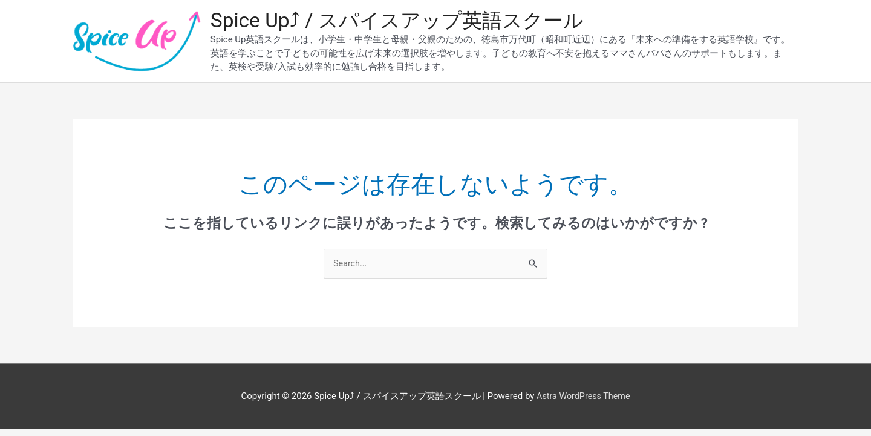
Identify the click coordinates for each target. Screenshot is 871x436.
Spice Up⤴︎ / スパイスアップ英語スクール (407, 21)
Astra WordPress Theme (583, 399)
